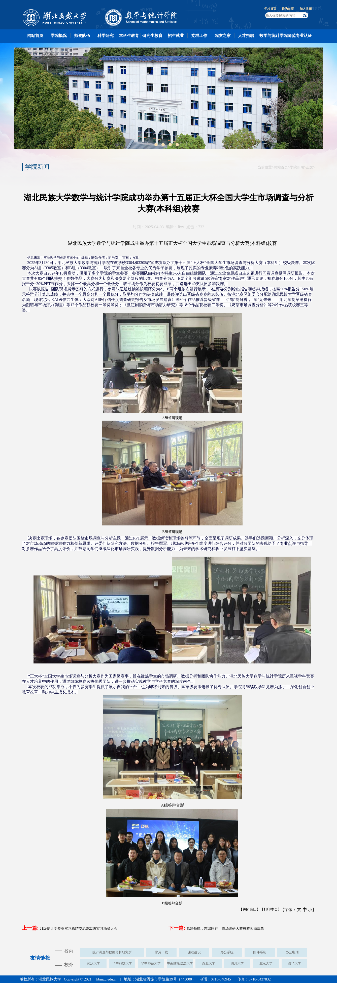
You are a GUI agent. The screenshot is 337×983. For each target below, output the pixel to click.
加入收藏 (306, 9)
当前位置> (266, 167)
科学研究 (105, 35)
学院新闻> (298, 167)
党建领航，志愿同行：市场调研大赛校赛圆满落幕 (225, 928)
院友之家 (223, 35)
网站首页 (35, 35)
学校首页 (270, 9)
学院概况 (59, 35)
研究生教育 (152, 35)
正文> (310, 167)
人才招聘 (246, 35)
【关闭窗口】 (249, 909)
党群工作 (199, 35)
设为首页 (288, 9)
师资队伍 (82, 35)
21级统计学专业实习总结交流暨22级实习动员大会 (78, 928)
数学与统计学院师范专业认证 (285, 35)
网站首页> (282, 167)
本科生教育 (129, 35)
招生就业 (176, 35)
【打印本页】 (270, 909)
